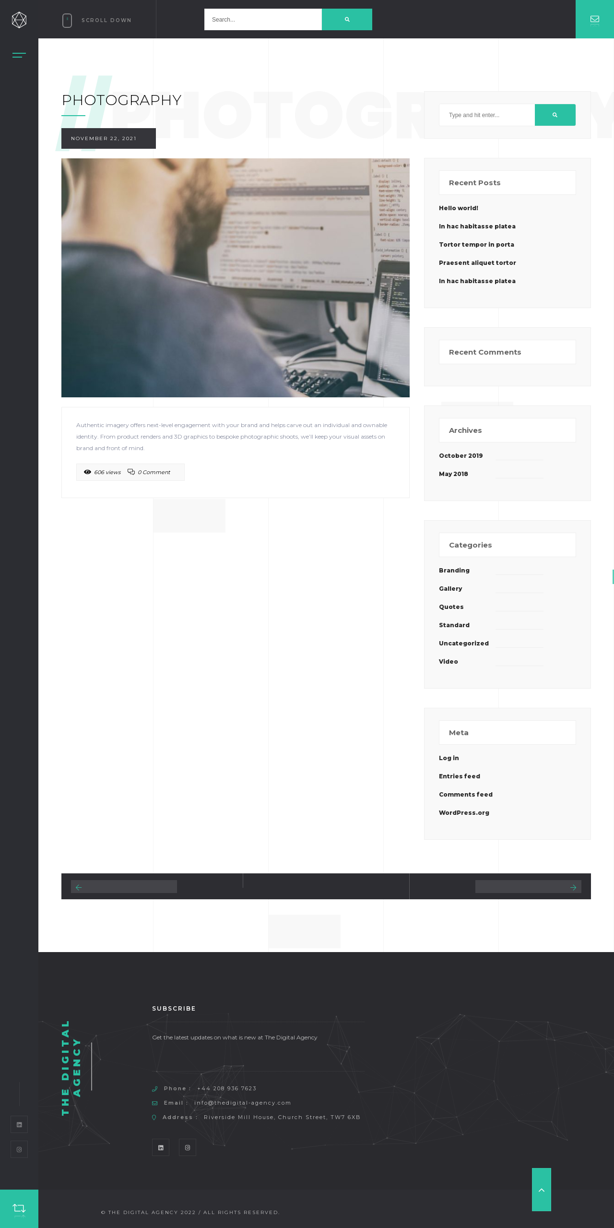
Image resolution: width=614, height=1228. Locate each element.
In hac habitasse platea (477, 226)
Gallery (450, 588)
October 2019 (461, 455)
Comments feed (466, 794)
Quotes (451, 606)
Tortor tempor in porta (476, 244)
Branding (454, 570)
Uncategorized (464, 643)
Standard (454, 625)
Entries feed (459, 776)
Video (448, 661)
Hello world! (458, 208)
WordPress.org (464, 812)
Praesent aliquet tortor (477, 262)
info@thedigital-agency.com (243, 1102)
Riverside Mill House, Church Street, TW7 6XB (282, 1117)
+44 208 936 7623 (227, 1088)
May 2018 (453, 473)
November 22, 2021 (104, 138)
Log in (449, 758)
